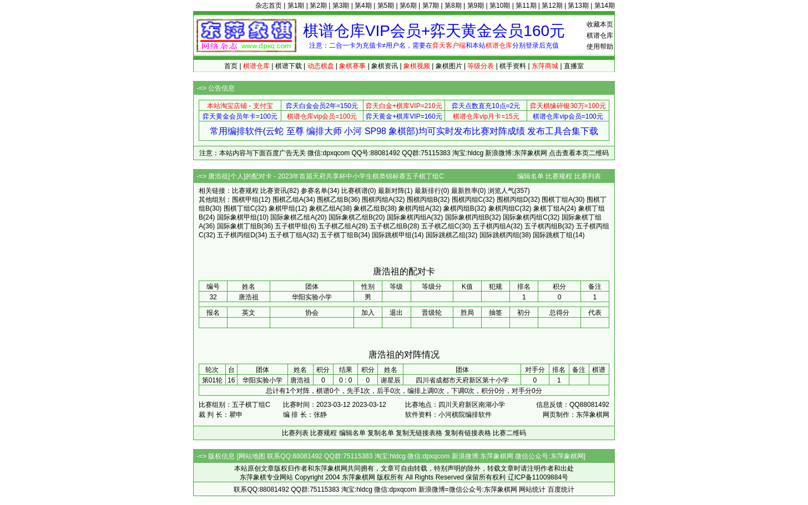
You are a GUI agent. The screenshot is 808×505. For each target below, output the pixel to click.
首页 (231, 66)
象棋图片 (449, 66)
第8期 (453, 5)
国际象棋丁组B (239, 226)
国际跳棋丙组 (499, 235)
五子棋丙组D (236, 235)
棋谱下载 (288, 66)
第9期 (475, 5)
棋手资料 (512, 66)
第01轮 (212, 380)
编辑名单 (530, 176)
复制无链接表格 (419, 433)
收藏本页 (600, 24)
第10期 (499, 5)
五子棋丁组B (339, 235)
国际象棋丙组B (467, 217)
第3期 (341, 5)
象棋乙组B (369, 208)
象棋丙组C (504, 208)
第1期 (296, 5)
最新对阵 (391, 191)
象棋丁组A (548, 208)
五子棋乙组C (440, 226)
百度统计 (561, 489)
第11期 (526, 5)
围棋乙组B (332, 199)
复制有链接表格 (468, 433)
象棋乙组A (324, 208)
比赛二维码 (509, 433)
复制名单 (380, 433)
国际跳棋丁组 (553, 235)
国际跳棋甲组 (392, 235)
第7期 (431, 5)
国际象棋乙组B (351, 217)
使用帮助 (600, 46)
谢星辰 (391, 380)
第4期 (363, 5)
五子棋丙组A (492, 226)
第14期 (604, 5)
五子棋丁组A (288, 235)
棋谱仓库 (600, 35)
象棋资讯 (384, 66)
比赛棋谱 (354, 191)
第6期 (408, 5)
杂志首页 (268, 5)
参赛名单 (314, 191)
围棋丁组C (239, 208)
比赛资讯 (273, 191)
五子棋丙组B (543, 226)
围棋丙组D (512, 199)
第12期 (552, 5)
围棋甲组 (245, 199)
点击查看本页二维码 (579, 153)
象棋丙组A (414, 208)
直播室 (574, 66)
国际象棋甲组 (237, 217)
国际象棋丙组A (409, 217)
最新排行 (428, 191)
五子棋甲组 (291, 226)
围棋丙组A (377, 199)
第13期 (578, 5)
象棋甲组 (282, 208)
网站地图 (252, 456)
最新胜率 (464, 191)
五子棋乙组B (388, 226)
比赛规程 (559, 176)
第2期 (318, 5)
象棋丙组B (458, 208)
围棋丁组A (557, 199)
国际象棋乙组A (292, 217)
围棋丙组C (467, 199)
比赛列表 (587, 176)
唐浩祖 (300, 380)
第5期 (386, 5)
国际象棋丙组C (525, 217)
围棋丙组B (422, 199)
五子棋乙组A (337, 226)
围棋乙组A (288, 199)
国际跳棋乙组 (446, 235)
